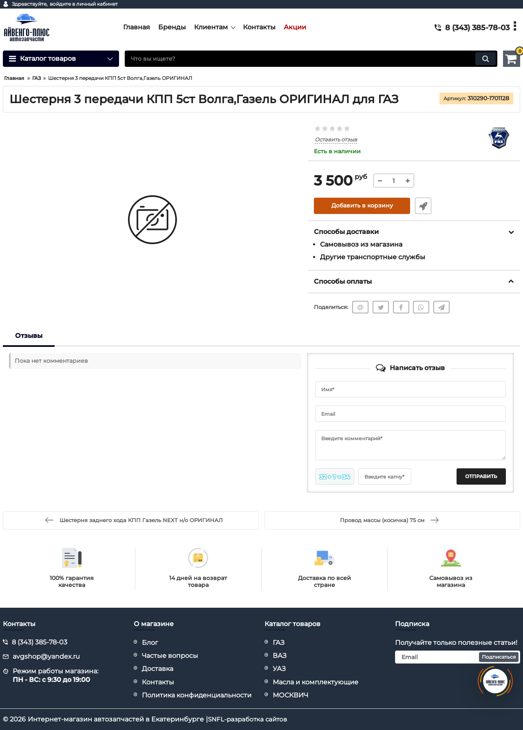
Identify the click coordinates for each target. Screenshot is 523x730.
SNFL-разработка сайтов (249, 719)
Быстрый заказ (422, 206)
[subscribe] (457, 657)
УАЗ (279, 669)
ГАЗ (279, 642)
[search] (311, 59)
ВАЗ (280, 655)
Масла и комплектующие (315, 682)
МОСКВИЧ (290, 695)
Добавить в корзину (362, 206)
